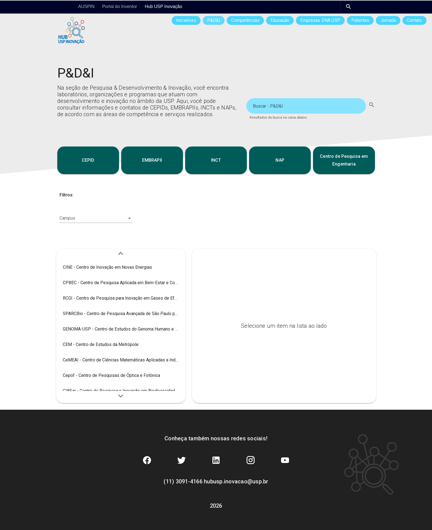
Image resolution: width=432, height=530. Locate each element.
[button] (88, 160)
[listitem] (120, 267)
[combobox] (96, 218)
